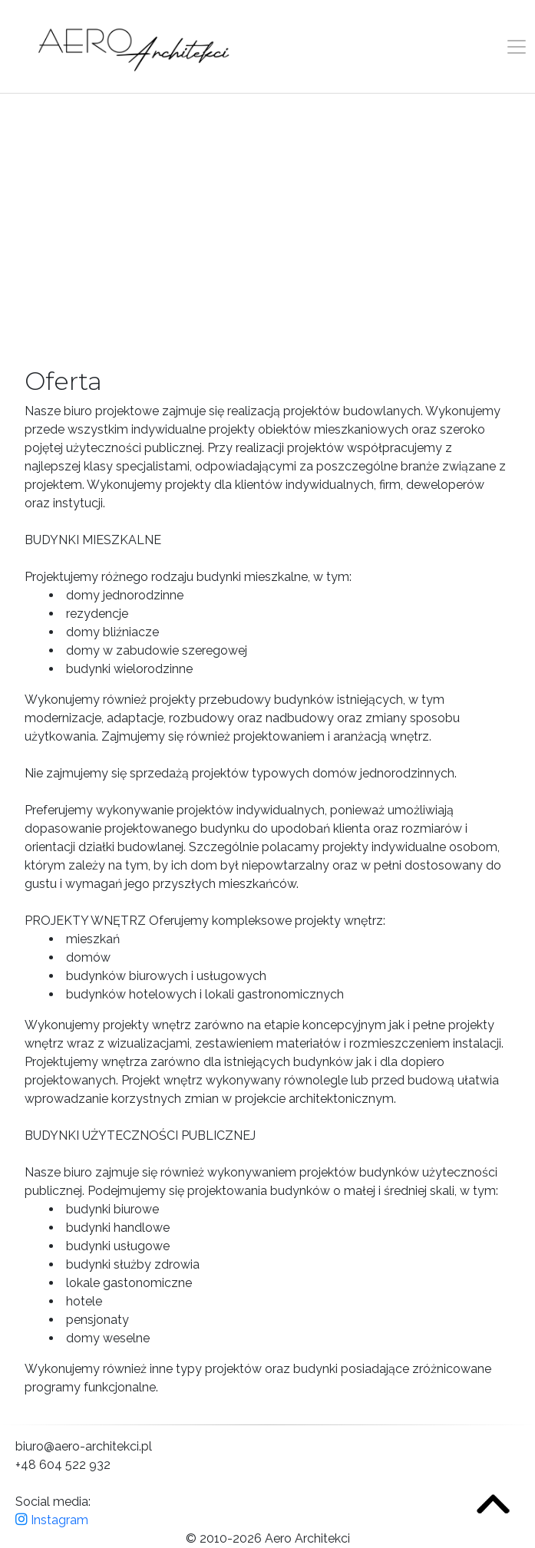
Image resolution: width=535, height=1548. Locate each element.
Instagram (51, 1520)
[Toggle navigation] (516, 46)
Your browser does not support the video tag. (267, 227)
